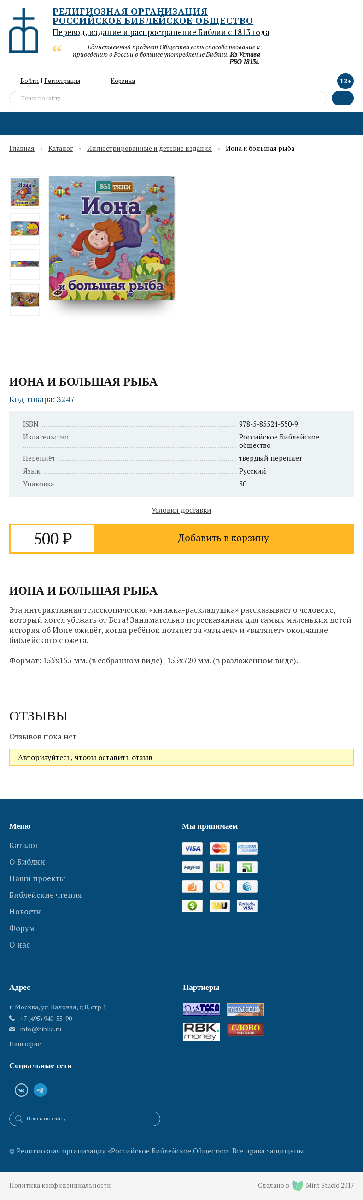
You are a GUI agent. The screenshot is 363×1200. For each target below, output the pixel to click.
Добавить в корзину (223, 538)
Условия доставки (181, 510)
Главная (22, 148)
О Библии (27, 860)
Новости (25, 907)
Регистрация (62, 80)
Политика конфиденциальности (60, 1186)
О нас (19, 938)
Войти (29, 80)
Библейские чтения (45, 891)
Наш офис (25, 1043)
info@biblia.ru (40, 1029)
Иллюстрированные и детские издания (149, 148)
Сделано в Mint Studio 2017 (306, 1185)
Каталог (60, 148)
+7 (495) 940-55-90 (46, 1018)
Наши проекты (37, 876)
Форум (22, 923)
